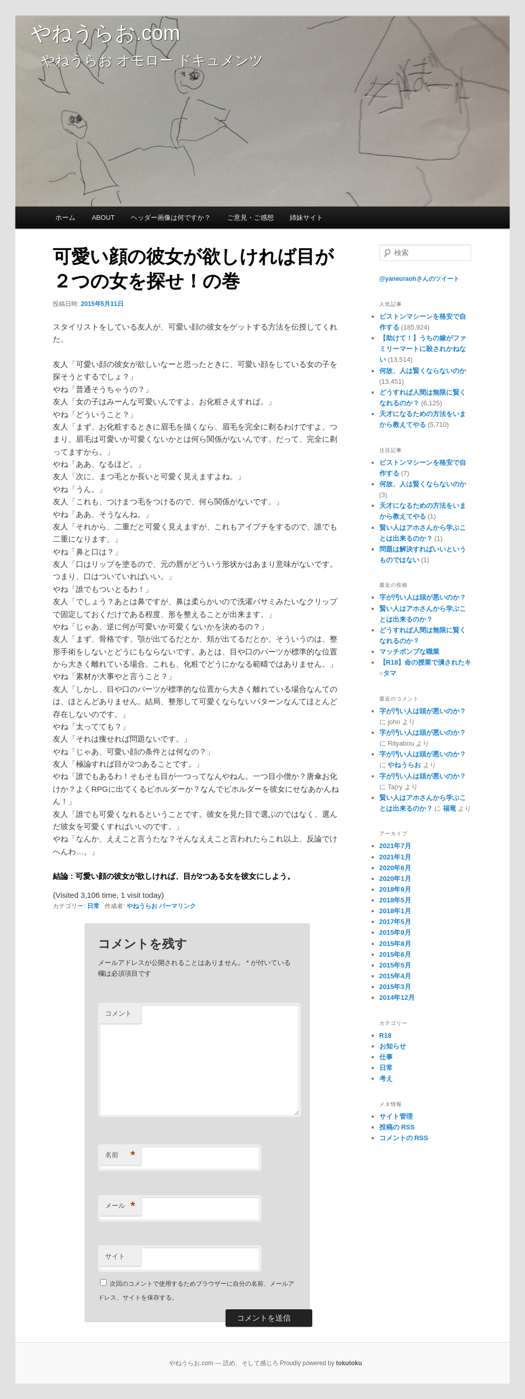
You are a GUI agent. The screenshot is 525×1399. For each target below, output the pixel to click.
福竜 (449, 808)
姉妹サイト (306, 217)
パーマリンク (177, 906)
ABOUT (103, 217)
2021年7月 (395, 846)
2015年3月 (395, 987)
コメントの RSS (403, 1138)
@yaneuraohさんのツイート (419, 278)
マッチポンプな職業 (409, 651)
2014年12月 (397, 997)
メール (120, 1206)
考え (386, 1078)
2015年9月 (395, 932)
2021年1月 (395, 857)
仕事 (386, 1057)
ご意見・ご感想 (250, 217)
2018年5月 (395, 900)
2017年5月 (395, 921)
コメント (118, 1013)
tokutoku (349, 1363)
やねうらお (142, 906)
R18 (385, 1035)
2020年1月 (395, 878)
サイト (115, 1256)
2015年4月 (395, 976)
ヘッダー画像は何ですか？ (171, 217)
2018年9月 (395, 889)
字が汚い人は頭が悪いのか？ (422, 597)
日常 (93, 906)
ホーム (65, 217)
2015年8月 (395, 944)
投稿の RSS (397, 1127)
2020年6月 (395, 868)
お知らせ (392, 1046)
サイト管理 (396, 1116)
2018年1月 (395, 911)
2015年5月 (395, 965)
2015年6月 (395, 954)
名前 (120, 1155)
